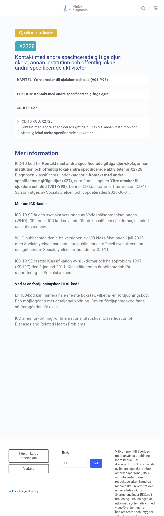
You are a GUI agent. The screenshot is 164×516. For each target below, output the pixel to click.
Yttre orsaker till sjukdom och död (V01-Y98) (71, 80)
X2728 (27, 46)
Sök (65, 452)
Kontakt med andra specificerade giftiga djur (71, 94)
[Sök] (144, 8)
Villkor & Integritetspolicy (23, 491)
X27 (34, 108)
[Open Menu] (6, 8)
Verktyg (28, 469)
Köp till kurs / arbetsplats (28, 456)
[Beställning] (156, 8)
